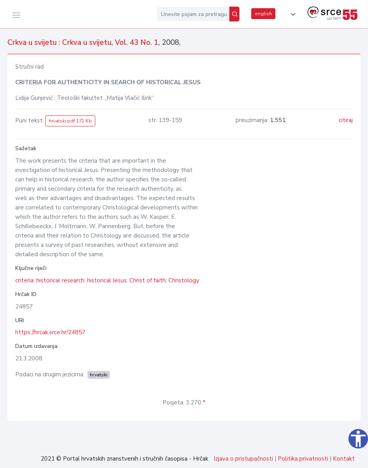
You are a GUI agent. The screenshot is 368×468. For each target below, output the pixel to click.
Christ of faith (147, 280)
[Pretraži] (234, 14)
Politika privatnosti (303, 459)
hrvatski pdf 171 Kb (70, 121)
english (263, 14)
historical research (60, 280)
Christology (183, 280)
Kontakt (344, 459)
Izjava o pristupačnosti (243, 459)
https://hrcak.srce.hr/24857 (50, 332)
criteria (24, 280)
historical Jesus (107, 280)
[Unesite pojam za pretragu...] (193, 14)
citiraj (346, 120)
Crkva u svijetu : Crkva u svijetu (59, 42)
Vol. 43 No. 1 (136, 42)
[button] (291, 14)
